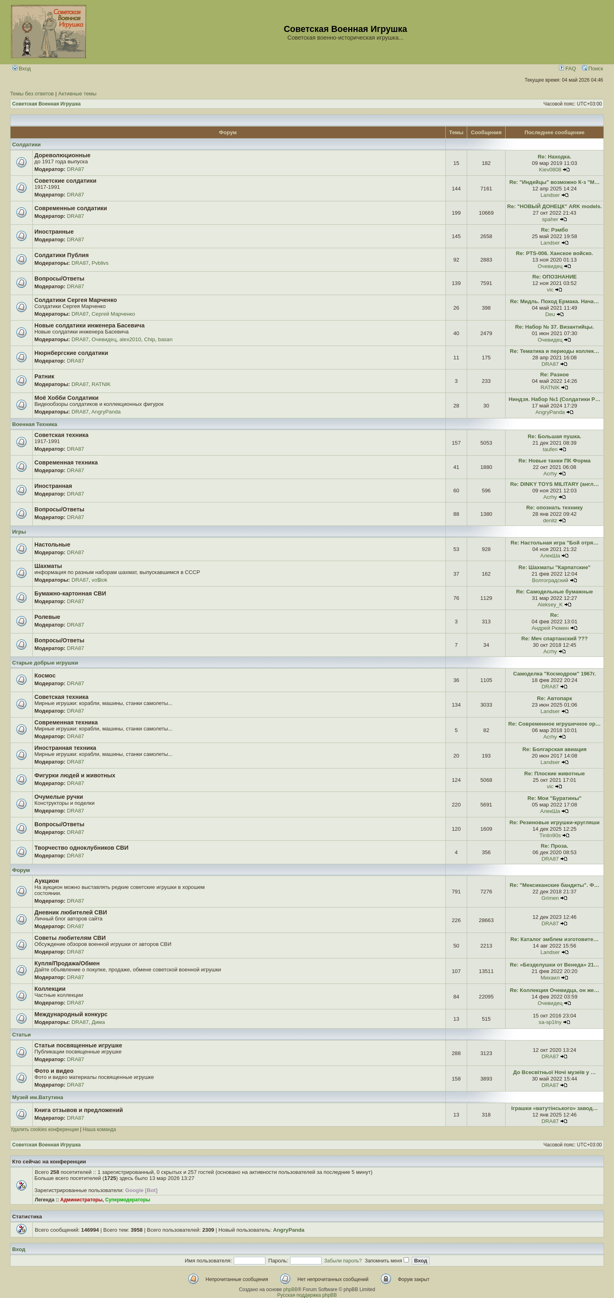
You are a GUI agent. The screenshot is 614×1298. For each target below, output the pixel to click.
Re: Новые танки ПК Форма (555, 461)
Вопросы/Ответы (59, 278)
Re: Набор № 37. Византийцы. (554, 327)
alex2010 (130, 339)
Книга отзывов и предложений (78, 1110)
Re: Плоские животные (554, 773)
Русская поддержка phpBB (307, 1295)
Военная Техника (34, 424)
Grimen (550, 898)
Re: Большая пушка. (554, 436)
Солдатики (26, 144)
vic (550, 290)
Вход (22, 68)
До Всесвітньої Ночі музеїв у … (554, 1072)
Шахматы (48, 566)
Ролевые (47, 617)
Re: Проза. (554, 846)
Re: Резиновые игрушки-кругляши (555, 822)
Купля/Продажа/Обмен (67, 963)
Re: (554, 615)
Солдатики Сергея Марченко (75, 300)
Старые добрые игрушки (45, 663)
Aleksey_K (550, 605)
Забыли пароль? (343, 1261)
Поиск (592, 68)
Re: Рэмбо (554, 230)
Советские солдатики (65, 180)
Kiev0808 (550, 170)
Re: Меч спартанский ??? (554, 638)
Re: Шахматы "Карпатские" (555, 567)
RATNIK (101, 384)
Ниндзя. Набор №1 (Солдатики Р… (555, 399)
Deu (550, 314)
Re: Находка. (555, 157)
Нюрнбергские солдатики (71, 353)
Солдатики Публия (61, 255)
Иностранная (53, 486)
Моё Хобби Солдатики (66, 398)
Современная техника (66, 462)
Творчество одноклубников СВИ (81, 847)
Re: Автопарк (554, 698)
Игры (19, 532)
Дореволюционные (62, 155)
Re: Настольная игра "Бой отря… (554, 543)
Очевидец (550, 266)
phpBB (290, 1289)
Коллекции (50, 989)
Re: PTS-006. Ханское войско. (554, 253)
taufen (550, 449)
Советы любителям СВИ (70, 938)
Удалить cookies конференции (45, 1129)
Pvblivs (100, 263)
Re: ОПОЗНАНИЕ (554, 277)
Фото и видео (54, 1071)
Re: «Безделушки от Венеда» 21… (554, 965)
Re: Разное (554, 374)
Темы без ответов (32, 94)
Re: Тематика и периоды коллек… (554, 351)
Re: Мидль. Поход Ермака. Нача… (554, 301)
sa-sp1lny (550, 1022)
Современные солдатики (70, 208)
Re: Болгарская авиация (555, 749)
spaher (550, 219)
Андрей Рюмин (550, 628)
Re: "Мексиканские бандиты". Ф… (554, 885)
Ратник (44, 376)
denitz (550, 520)
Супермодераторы (127, 1200)
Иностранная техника (65, 748)
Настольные (52, 544)
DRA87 (75, 169)
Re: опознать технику (554, 507)
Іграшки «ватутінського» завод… (554, 1108)
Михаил (549, 978)
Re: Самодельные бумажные (554, 592)
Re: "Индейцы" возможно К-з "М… (554, 182)
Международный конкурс (71, 1014)
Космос (44, 675)
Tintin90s (550, 835)
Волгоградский (550, 580)
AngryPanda (106, 412)
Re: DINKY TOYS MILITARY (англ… (554, 484)
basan (165, 339)
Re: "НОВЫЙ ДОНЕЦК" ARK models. (554, 206)
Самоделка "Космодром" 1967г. (554, 674)
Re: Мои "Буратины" (554, 798)
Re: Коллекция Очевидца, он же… (554, 990)
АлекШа (550, 556)
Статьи (21, 1035)
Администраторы (81, 1200)
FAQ (567, 68)
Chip (149, 339)
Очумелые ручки (58, 797)
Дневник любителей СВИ (70, 912)
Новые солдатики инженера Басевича (89, 325)
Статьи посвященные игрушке (78, 1045)
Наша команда (99, 1129)
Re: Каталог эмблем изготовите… (554, 939)
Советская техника (61, 435)
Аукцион (46, 881)
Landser (550, 195)
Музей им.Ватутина (37, 1097)
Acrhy (550, 474)
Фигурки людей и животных (74, 775)
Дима (98, 1022)
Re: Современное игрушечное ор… (554, 724)
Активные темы (77, 94)
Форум (21, 870)
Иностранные (54, 231)
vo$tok (100, 580)
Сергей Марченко (113, 314)
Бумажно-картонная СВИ (70, 593)
